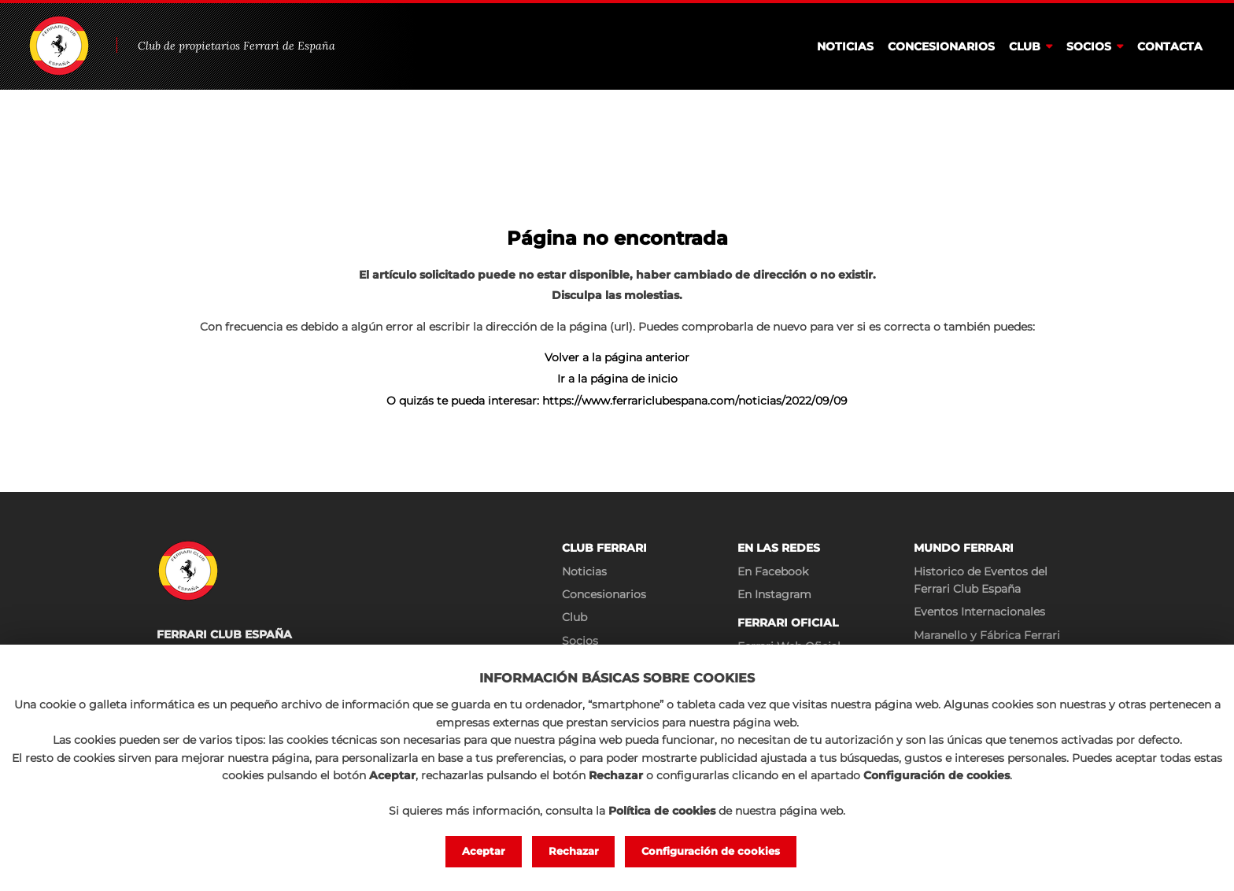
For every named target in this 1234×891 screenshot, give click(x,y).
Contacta (1170, 46)
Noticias (845, 46)
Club (1024, 46)
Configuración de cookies (710, 851)
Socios (1088, 46)
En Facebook (772, 571)
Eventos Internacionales (979, 611)
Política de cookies (661, 811)
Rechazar (574, 851)
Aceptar (483, 851)
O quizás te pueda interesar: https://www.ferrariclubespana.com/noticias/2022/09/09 (617, 401)
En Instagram (774, 594)
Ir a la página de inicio (617, 379)
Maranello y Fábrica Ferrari (987, 635)
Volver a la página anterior (617, 357)
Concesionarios (941, 46)
